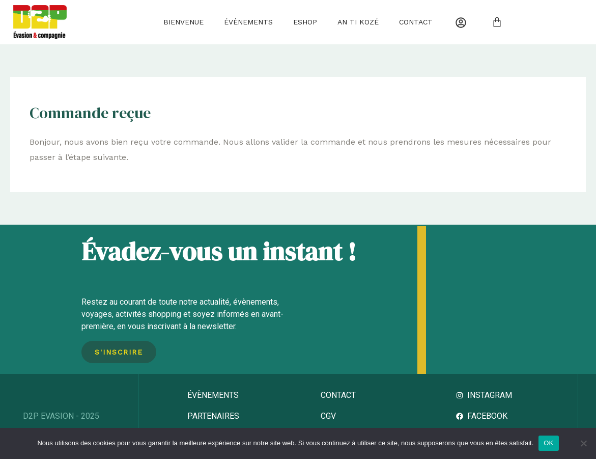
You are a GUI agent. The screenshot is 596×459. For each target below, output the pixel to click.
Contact (416, 22)
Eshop (305, 22)
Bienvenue (183, 22)
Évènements (248, 22)
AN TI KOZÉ (358, 22)
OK (548, 443)
